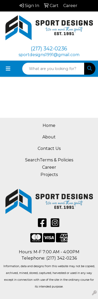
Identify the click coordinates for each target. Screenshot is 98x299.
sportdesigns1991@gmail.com (49, 54)
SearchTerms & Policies (49, 159)
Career (49, 167)
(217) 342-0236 (49, 48)
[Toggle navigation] (8, 68)
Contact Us (49, 148)
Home (49, 125)
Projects (49, 174)
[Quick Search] (53, 69)
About (49, 136)
